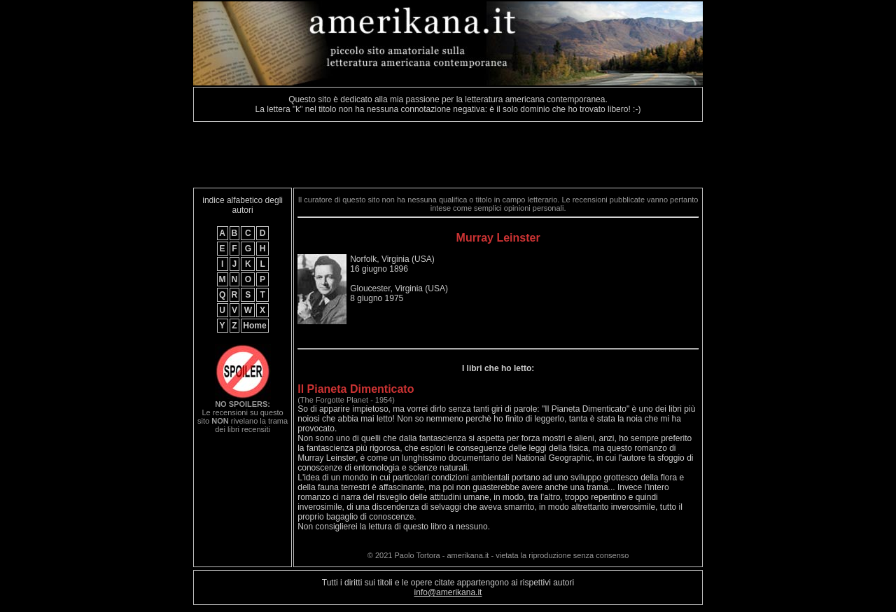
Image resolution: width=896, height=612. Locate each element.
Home (254, 326)
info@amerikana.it (448, 592)
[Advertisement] (448, 154)
